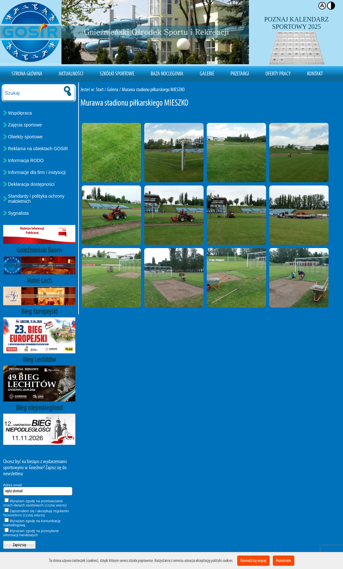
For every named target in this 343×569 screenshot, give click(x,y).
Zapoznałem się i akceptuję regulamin (36, 513)
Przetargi (239, 73)
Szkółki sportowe (117, 73)
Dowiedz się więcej (253, 560)
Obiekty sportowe (25, 136)
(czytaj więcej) (56, 505)
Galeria (112, 89)
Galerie (207, 73)
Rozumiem (283, 560)
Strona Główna (27, 73)
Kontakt (315, 73)
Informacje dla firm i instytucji (37, 172)
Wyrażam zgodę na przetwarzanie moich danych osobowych (35, 503)
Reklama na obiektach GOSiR (38, 148)
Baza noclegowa (167, 73)
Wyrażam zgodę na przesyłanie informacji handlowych (31, 533)
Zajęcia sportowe (25, 124)
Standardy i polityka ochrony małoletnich (36, 199)
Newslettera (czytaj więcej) (24, 515)
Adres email (12, 485)
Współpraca (20, 113)
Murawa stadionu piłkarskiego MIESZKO (153, 89)
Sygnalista (18, 213)
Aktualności (71, 73)
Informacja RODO (26, 160)
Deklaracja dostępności (31, 184)
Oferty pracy (278, 73)
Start (100, 89)
